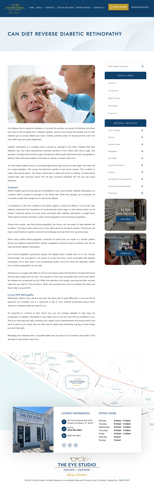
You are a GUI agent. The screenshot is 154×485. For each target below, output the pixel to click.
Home (31, 8)
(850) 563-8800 (74, 430)
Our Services (113, 90)
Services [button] (50, 8)
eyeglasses (113, 152)
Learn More (125, 222)
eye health (113, 159)
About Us (112, 83)
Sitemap (101, 480)
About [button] (40, 8)
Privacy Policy (91, 480)
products (112, 174)
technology (113, 196)
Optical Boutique (65, 8)
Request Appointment (139, 7)
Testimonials (113, 106)
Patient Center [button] (83, 8)
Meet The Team (115, 98)
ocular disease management (121, 188)
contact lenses (115, 145)
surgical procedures (117, 167)
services (112, 138)
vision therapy (114, 130)
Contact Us (98, 8)
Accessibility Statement (73, 480)
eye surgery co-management (121, 181)
